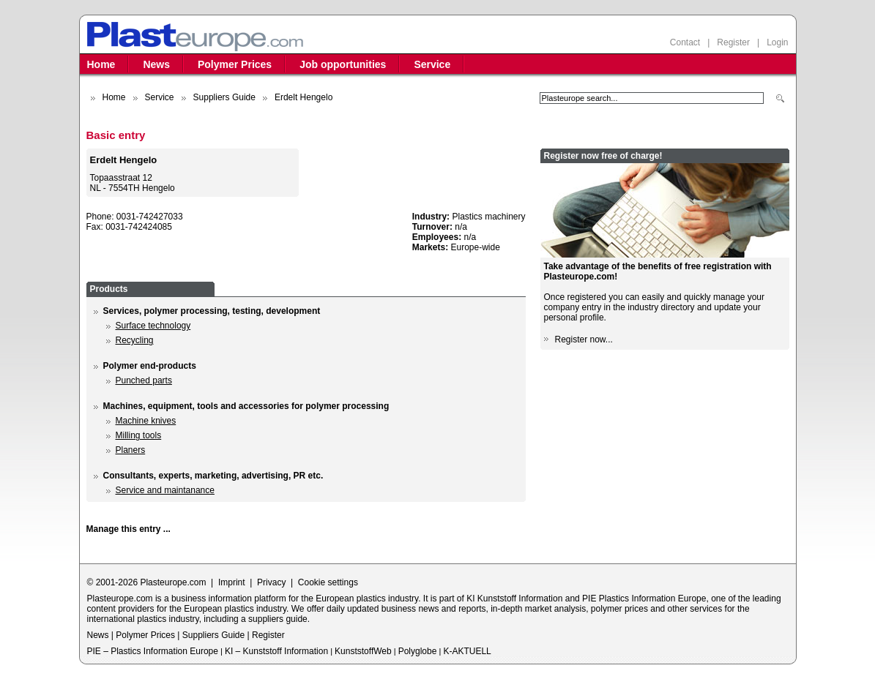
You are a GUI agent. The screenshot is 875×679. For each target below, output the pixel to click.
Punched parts (144, 380)
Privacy (271, 582)
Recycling (135, 340)
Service (432, 64)
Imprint (231, 582)
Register (733, 42)
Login (777, 42)
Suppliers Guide (224, 97)
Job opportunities (342, 64)
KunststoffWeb (363, 651)
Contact (685, 42)
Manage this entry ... (128, 529)
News (156, 64)
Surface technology (153, 325)
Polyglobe (417, 651)
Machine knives (146, 421)
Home (101, 64)
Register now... (584, 339)
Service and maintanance (165, 490)
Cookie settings (328, 582)
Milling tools (139, 435)
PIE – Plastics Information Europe (152, 651)
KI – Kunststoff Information (276, 651)
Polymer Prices (235, 64)
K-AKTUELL (467, 651)
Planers (131, 450)
